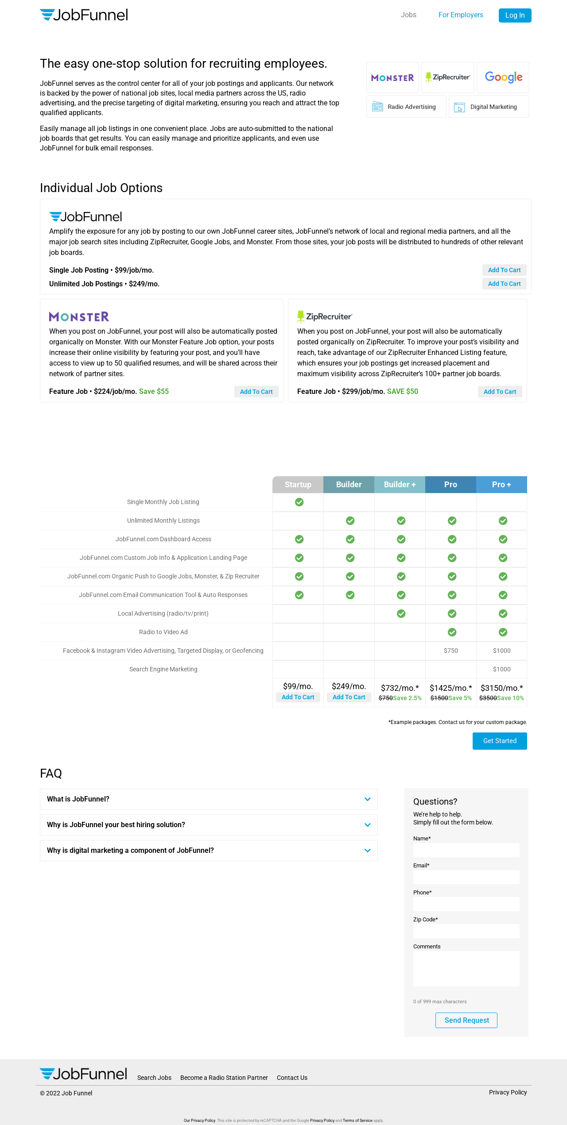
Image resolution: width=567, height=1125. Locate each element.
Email (421, 865)
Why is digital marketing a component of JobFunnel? (130, 850)
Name (422, 838)
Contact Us (292, 1077)
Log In (515, 15)
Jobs (408, 15)
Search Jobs (154, 1077)
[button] (209, 799)
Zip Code (425, 919)
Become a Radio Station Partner (224, 1077)
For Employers (461, 15)
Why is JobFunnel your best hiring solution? (116, 825)
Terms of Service (358, 1120)
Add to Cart (298, 697)
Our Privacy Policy (199, 1120)
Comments (427, 946)
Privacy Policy (508, 1092)
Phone (422, 892)
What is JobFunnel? (78, 799)
